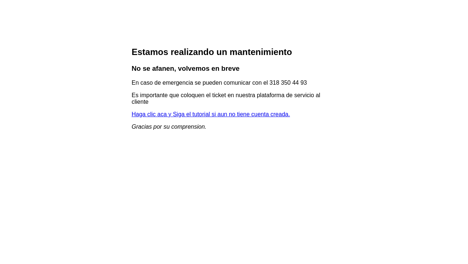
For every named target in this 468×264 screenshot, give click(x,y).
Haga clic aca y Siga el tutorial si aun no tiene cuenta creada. (211, 114)
